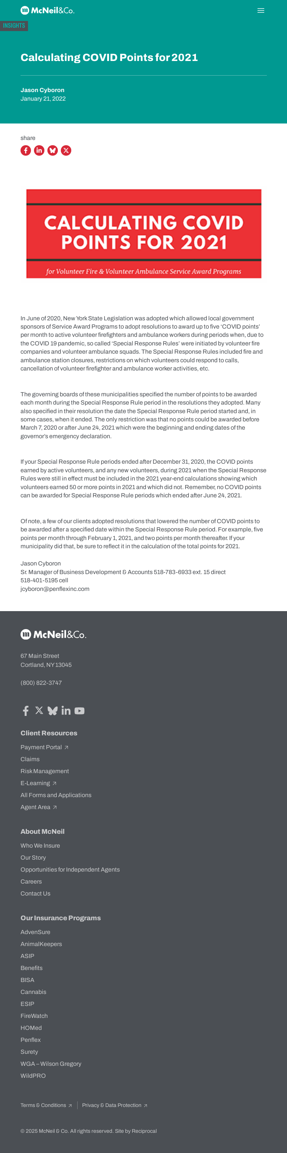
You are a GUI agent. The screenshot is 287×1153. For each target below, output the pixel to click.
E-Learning (39, 783)
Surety (29, 1052)
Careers (31, 881)
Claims (30, 759)
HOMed (31, 1028)
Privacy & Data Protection (115, 1105)
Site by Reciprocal (136, 1131)
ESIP (27, 1004)
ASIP (27, 956)
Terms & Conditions (47, 1105)
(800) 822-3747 (41, 683)
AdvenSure (35, 932)
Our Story (33, 857)
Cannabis (33, 992)
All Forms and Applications (56, 795)
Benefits (32, 968)
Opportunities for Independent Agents (70, 869)
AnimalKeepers (41, 944)
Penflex (31, 1040)
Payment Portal (45, 747)
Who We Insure (40, 845)
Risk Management (45, 771)
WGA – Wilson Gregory (51, 1064)
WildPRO (33, 1076)
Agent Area (39, 807)
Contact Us (35, 893)
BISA (27, 980)
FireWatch (34, 1016)
